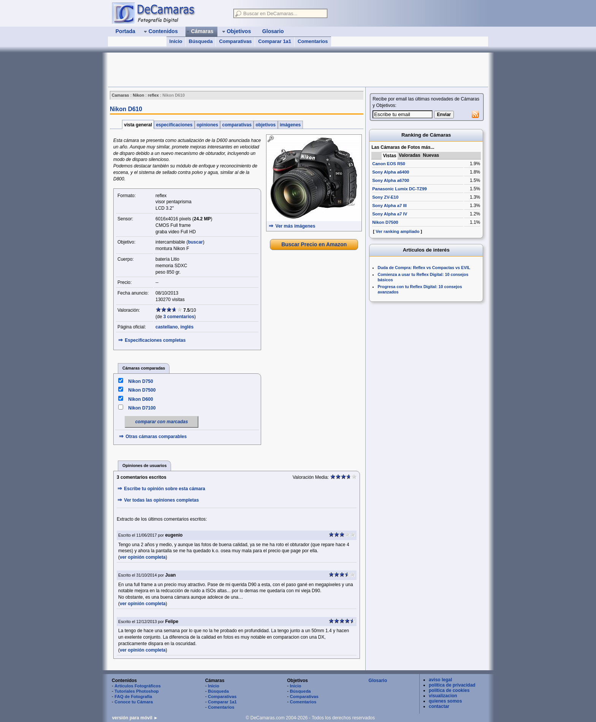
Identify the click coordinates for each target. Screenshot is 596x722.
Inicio (176, 41)
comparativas (237, 125)
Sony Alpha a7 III (389, 205)
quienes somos (445, 701)
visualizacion (443, 695)
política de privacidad (452, 685)
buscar (195, 242)
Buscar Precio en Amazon (314, 244)
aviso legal (440, 679)
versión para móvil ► (135, 717)
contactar (439, 706)
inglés (186, 327)
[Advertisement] (246, 70)
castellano (166, 327)
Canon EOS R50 (388, 163)
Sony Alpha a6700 (390, 180)
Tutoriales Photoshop (136, 691)
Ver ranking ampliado (397, 231)
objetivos (265, 125)
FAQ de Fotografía (133, 696)
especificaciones (174, 125)
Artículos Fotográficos (137, 686)
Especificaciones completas (155, 340)
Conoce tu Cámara (133, 702)
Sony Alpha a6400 (390, 172)
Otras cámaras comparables (156, 436)
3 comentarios (178, 316)
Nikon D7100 (141, 408)
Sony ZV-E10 (385, 197)
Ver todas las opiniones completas (161, 500)
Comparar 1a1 (274, 41)
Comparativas (235, 41)
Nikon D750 (140, 381)
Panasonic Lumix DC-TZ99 (399, 188)
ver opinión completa (143, 557)
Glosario (378, 680)
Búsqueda (201, 41)
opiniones (207, 125)
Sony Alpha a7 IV (389, 214)
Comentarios (313, 41)
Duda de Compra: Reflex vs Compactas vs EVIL (423, 267)
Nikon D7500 (141, 390)
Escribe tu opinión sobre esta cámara (164, 488)
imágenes (290, 125)
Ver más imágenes (295, 226)
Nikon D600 (140, 399)
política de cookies (449, 690)
